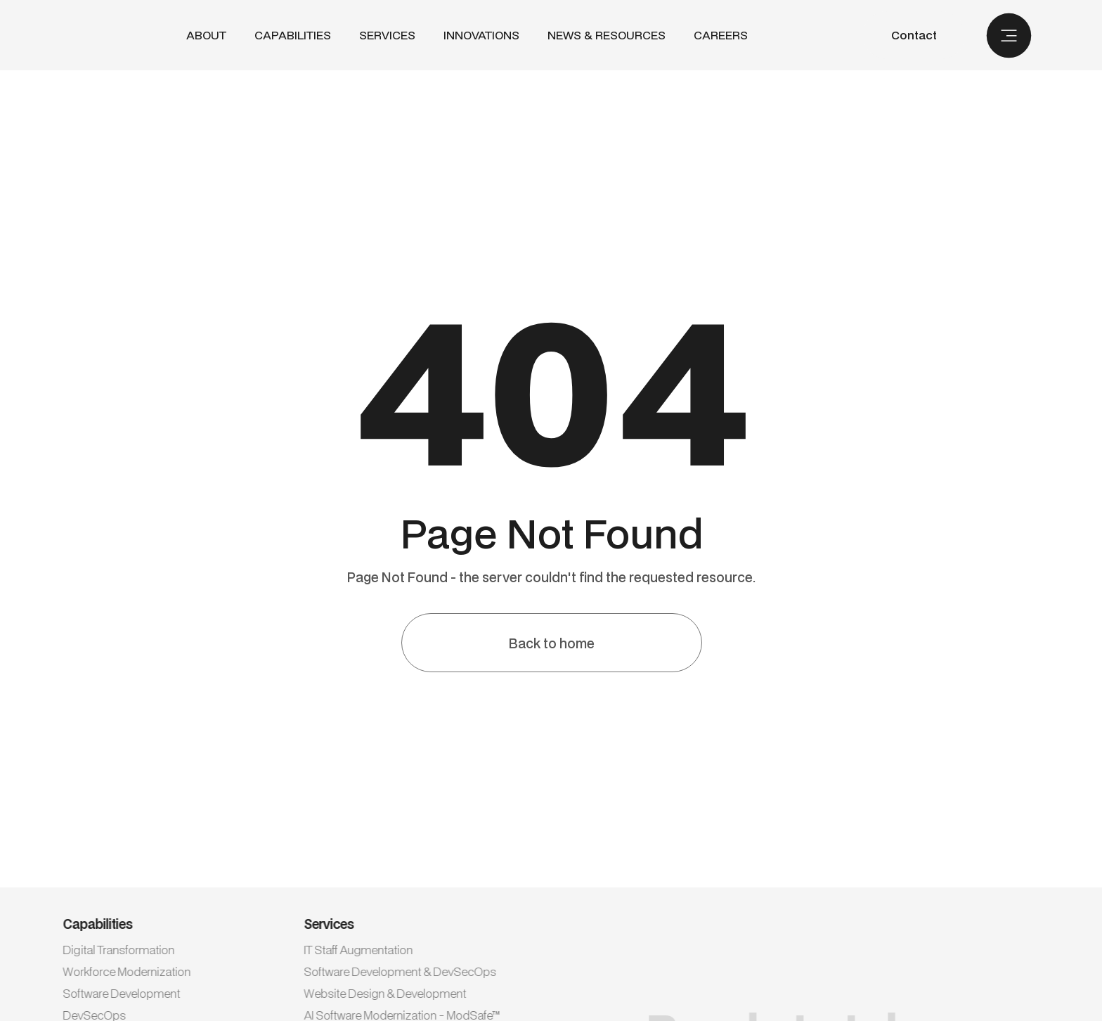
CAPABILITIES (292, 35)
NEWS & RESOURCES (606, 35)
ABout (206, 35)
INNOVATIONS (481, 35)
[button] (292, 35)
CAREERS (721, 35)
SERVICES (387, 35)
